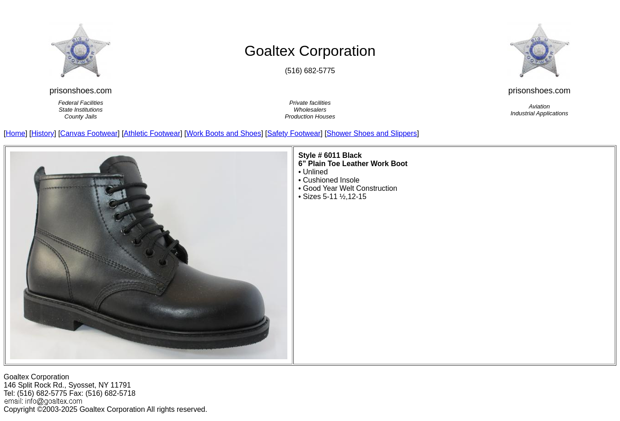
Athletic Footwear (152, 133)
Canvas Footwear (89, 133)
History (42, 133)
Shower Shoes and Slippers (372, 133)
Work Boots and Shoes (223, 133)
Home (15, 133)
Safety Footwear (294, 133)
